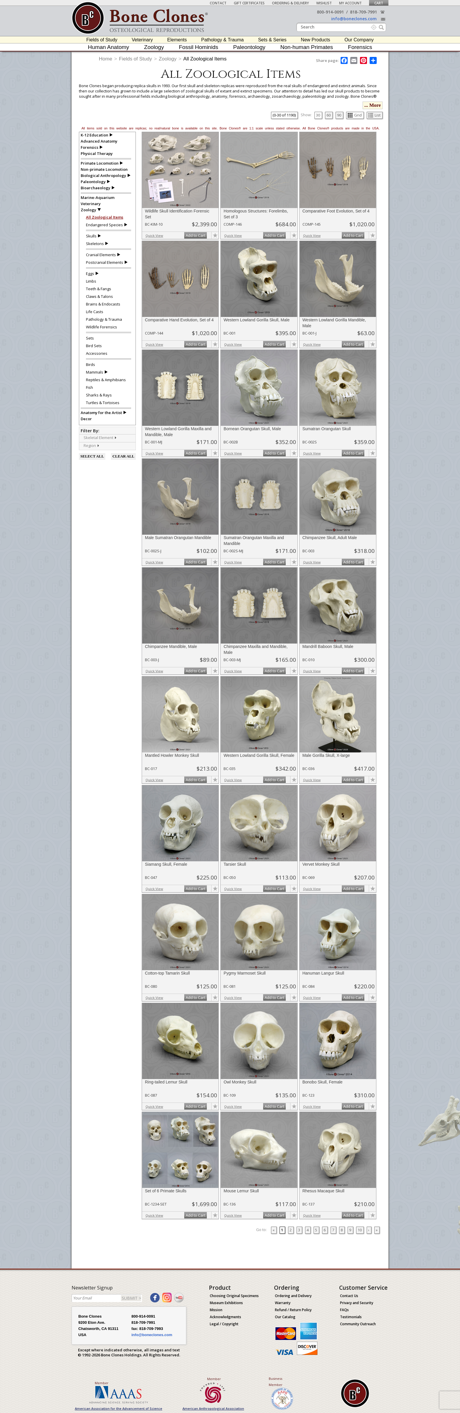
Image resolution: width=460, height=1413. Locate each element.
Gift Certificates (249, 3)
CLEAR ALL (123, 456)
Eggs (90, 273)
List (374, 115)
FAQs (344, 1309)
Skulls (91, 236)
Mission (216, 1309)
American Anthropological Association (213, 1408)
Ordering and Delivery (293, 1295)
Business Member (276, 1381)
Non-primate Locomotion (104, 169)
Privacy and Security (356, 1302)
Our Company (359, 39)
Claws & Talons (99, 296)
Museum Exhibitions (226, 1302)
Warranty (282, 1302)
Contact (218, 3)
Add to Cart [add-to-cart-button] (195, 235)
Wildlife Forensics (101, 327)
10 (360, 1230)
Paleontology (249, 47)
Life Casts (94, 311)
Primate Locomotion (100, 163)
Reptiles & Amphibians (106, 379)
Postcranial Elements (104, 262)
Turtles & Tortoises (102, 402)
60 (329, 115)
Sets (90, 338)
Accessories (96, 353)
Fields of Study (101, 39)
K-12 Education (94, 135)
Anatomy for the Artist (101, 412)
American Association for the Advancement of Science (118, 1408)
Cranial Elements (101, 254)
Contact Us (349, 1295)
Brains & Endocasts (103, 304)
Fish (89, 387)
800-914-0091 (330, 12)
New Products (315, 39)
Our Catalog (285, 1316)
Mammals (94, 372)
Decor (86, 418)
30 (318, 115)
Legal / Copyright (224, 1323)
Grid (355, 115)
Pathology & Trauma (222, 39)
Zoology (154, 47)
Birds (90, 364)
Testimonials (351, 1316)
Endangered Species (104, 224)
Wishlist (324, 3)
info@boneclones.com (354, 18)
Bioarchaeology (95, 187)
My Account (350, 3)
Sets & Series (272, 39)
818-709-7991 (363, 12)
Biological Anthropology (103, 175)
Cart (378, 3)
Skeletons (95, 243)
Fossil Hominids (198, 47)
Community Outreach (358, 1323)
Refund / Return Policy (293, 1309)
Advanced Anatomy (99, 141)
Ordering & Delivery (290, 3)
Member (102, 1383)
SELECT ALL (92, 456)
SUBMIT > (131, 1298)
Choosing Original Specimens (234, 1295)
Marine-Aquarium (97, 197)
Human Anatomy (108, 47)
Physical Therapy (97, 153)
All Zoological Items (204, 59)
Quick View (154, 235)
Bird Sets (94, 345)
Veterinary (142, 39)
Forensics (360, 47)
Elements (177, 39)
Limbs (91, 281)
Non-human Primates (306, 47)
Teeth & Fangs (98, 288)
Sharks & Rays (99, 395)
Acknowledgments (225, 1316)
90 (339, 115)
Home (105, 59)
